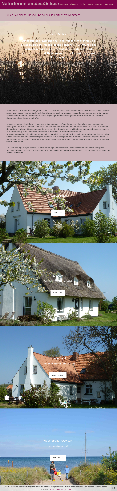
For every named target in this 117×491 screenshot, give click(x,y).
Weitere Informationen (58, 489)
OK (70, 489)
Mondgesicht (63, 4)
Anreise (82, 4)
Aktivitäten (74, 4)
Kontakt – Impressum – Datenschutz (101, 4)
